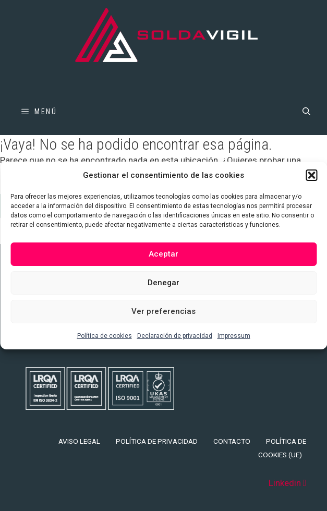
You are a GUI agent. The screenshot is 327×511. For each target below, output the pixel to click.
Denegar (163, 282)
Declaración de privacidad (174, 335)
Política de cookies (104, 335)
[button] (311, 175)
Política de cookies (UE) (282, 448)
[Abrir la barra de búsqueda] (306, 111)
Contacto (231, 441)
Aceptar (163, 254)
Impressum (233, 335)
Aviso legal (79, 441)
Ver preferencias (163, 311)
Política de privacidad (157, 441)
